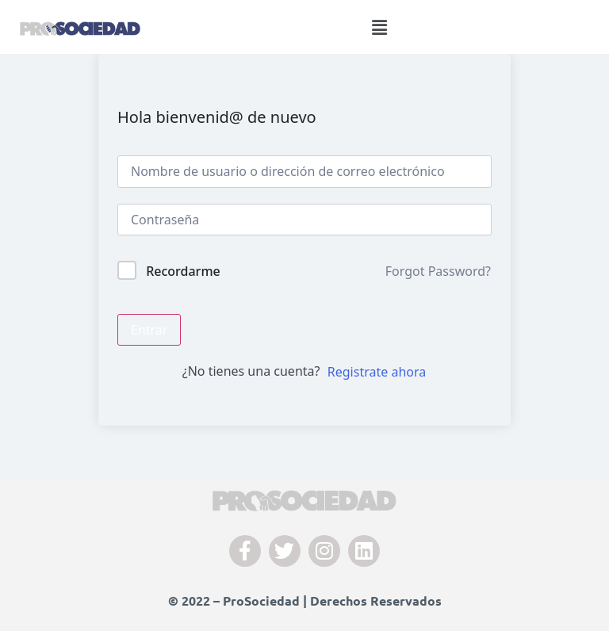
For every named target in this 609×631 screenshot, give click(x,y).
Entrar (149, 329)
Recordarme (183, 271)
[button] (379, 27)
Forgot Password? (438, 271)
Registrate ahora (376, 372)
